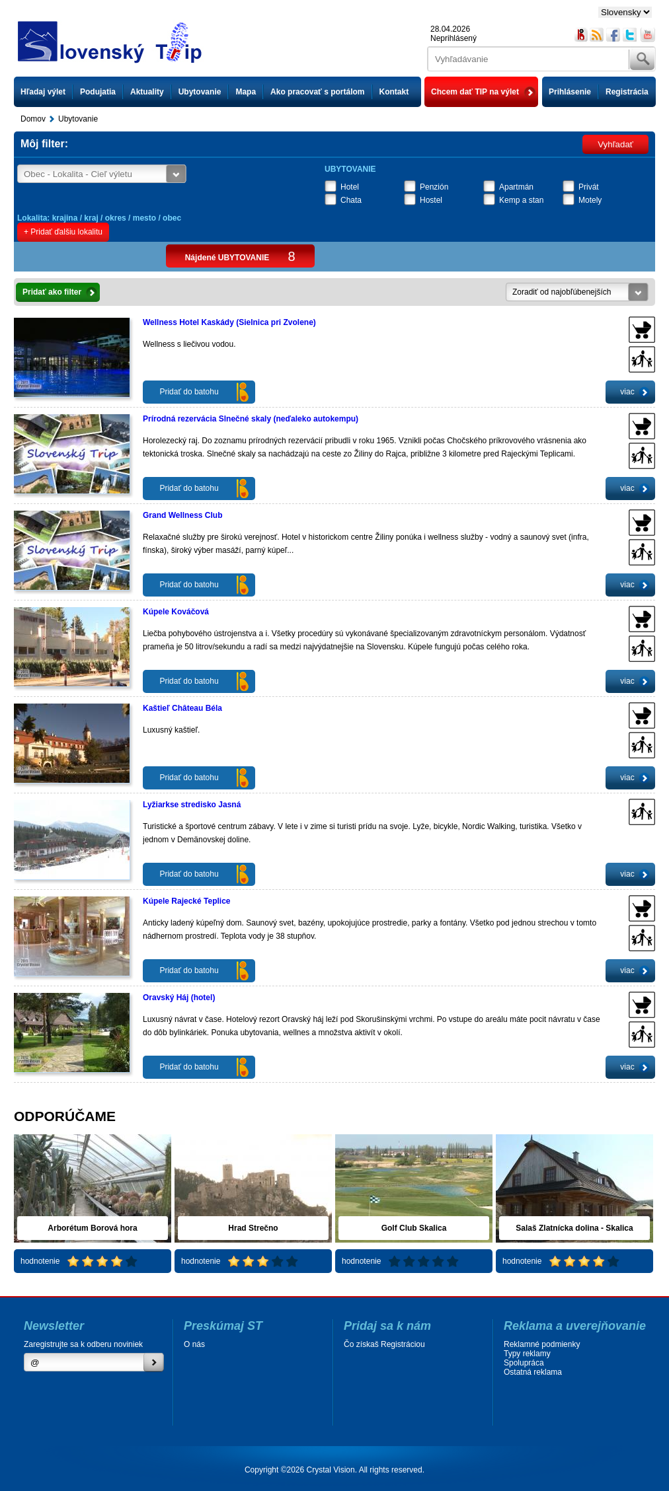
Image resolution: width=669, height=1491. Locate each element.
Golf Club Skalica (414, 1228)
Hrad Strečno (253, 1228)
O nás (194, 1344)
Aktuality (147, 91)
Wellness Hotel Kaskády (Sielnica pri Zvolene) (229, 322)
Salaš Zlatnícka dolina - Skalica (574, 1228)
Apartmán (516, 187)
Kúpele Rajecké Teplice (187, 901)
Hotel (349, 187)
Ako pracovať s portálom (317, 91)
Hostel (431, 200)
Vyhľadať (615, 144)
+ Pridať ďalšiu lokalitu (63, 231)
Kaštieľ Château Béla (182, 708)
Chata (351, 200)
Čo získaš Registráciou (384, 1344)
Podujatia (98, 91)
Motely (590, 200)
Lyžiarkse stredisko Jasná (192, 804)
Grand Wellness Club (182, 515)
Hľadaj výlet (42, 91)
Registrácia (627, 91)
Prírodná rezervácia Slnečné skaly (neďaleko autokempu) (250, 418)
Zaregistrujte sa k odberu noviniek (83, 1344)
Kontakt (394, 91)
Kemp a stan (521, 200)
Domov (33, 119)
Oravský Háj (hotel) (179, 997)
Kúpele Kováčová (176, 611)
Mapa (245, 91)
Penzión (434, 187)
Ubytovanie (199, 91)
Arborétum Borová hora (92, 1228)
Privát (588, 187)
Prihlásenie (570, 91)
